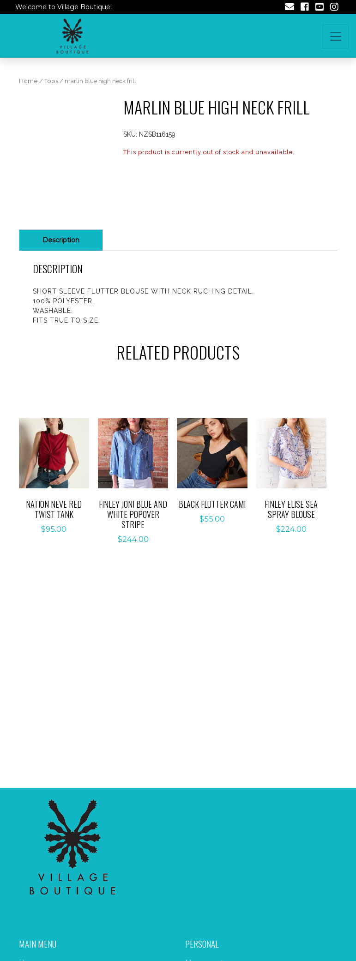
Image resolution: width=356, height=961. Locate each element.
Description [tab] (60, 240)
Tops (51, 81)
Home (28, 81)
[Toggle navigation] (336, 36)
